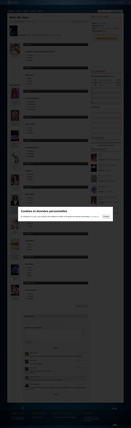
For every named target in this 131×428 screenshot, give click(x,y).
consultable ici (94, 216)
